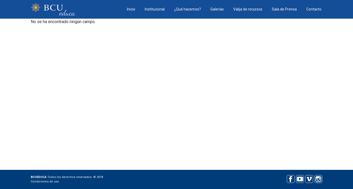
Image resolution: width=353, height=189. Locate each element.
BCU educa (53, 9)
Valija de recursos (247, 9)
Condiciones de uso (45, 181)
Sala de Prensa (284, 9)
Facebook (290, 178)
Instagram (318, 178)
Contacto (313, 9)
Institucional (155, 9)
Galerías (217, 9)
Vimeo (309, 178)
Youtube (300, 178)
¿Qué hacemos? (187, 9)
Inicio (131, 9)
